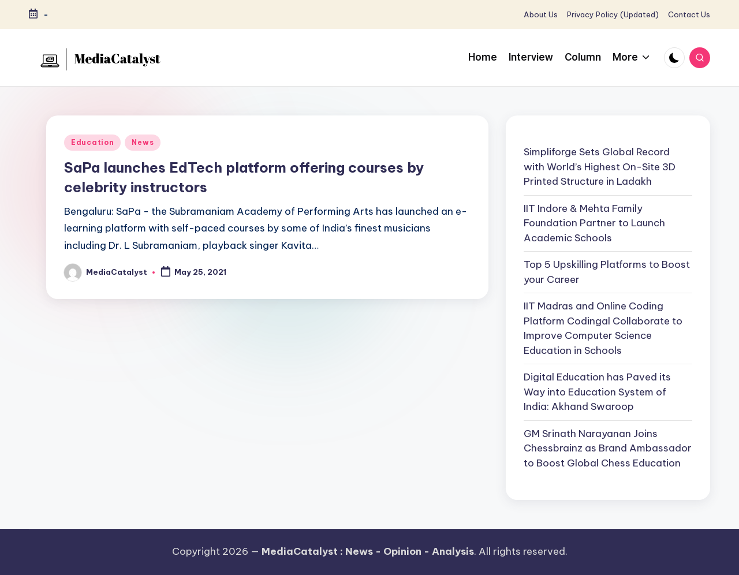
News (143, 142)
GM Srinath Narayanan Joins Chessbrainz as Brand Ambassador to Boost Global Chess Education (608, 448)
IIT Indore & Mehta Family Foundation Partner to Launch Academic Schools (594, 223)
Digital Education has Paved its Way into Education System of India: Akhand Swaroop (597, 392)
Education (92, 142)
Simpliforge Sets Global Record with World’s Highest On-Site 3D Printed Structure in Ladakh (599, 166)
